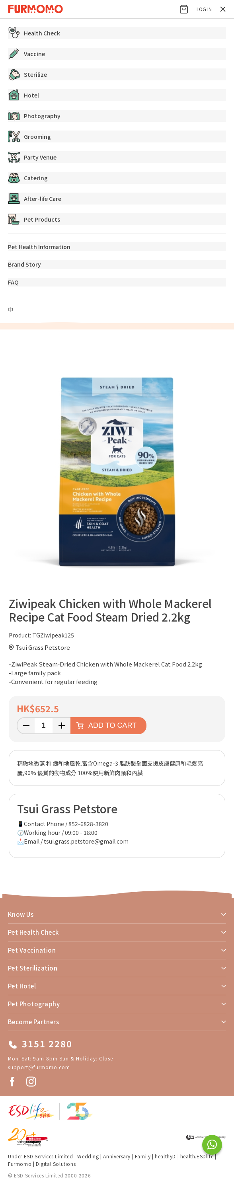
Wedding (88, 1156)
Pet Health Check (33, 932)
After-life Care (34, 199)
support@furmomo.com (39, 1067)
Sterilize (27, 74)
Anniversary (117, 1156)
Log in (204, 9)
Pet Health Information (39, 247)
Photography (34, 116)
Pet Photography (34, 1004)
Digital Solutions (56, 1163)
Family (143, 1156)
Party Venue (32, 157)
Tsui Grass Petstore (43, 647)
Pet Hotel (22, 986)
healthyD (165, 1156)
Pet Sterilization (32, 968)
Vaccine (26, 54)
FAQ (13, 282)
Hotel (23, 95)
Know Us (20, 914)
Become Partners (33, 1021)
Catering (28, 178)
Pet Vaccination (32, 950)
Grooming (29, 136)
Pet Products (34, 219)
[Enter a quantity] (44, 725)
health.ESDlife (196, 1156)
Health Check (34, 33)
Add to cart (112, 725)
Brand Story (24, 264)
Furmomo (19, 1163)
